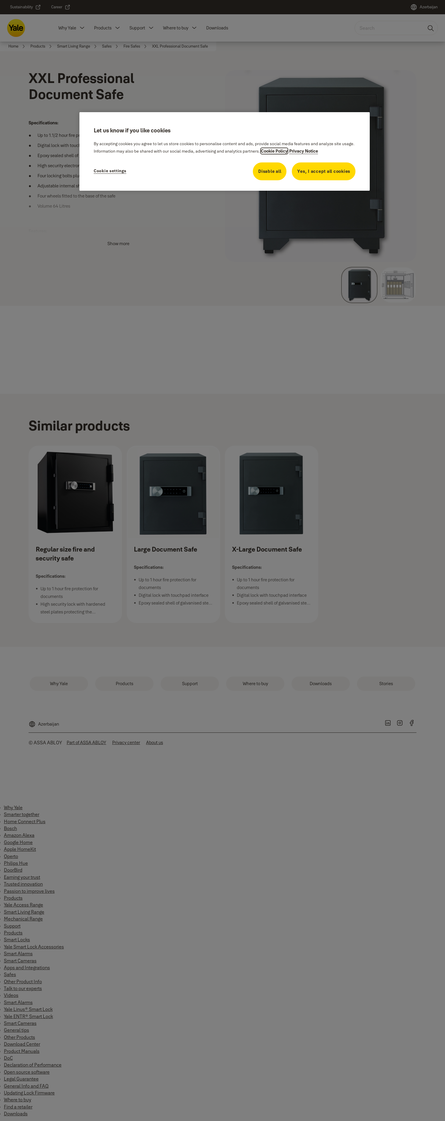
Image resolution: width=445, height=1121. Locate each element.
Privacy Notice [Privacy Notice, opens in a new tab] (303, 151)
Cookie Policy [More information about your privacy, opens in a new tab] (274, 151)
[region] (224, 151)
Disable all (269, 171)
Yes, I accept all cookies (323, 171)
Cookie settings (110, 170)
